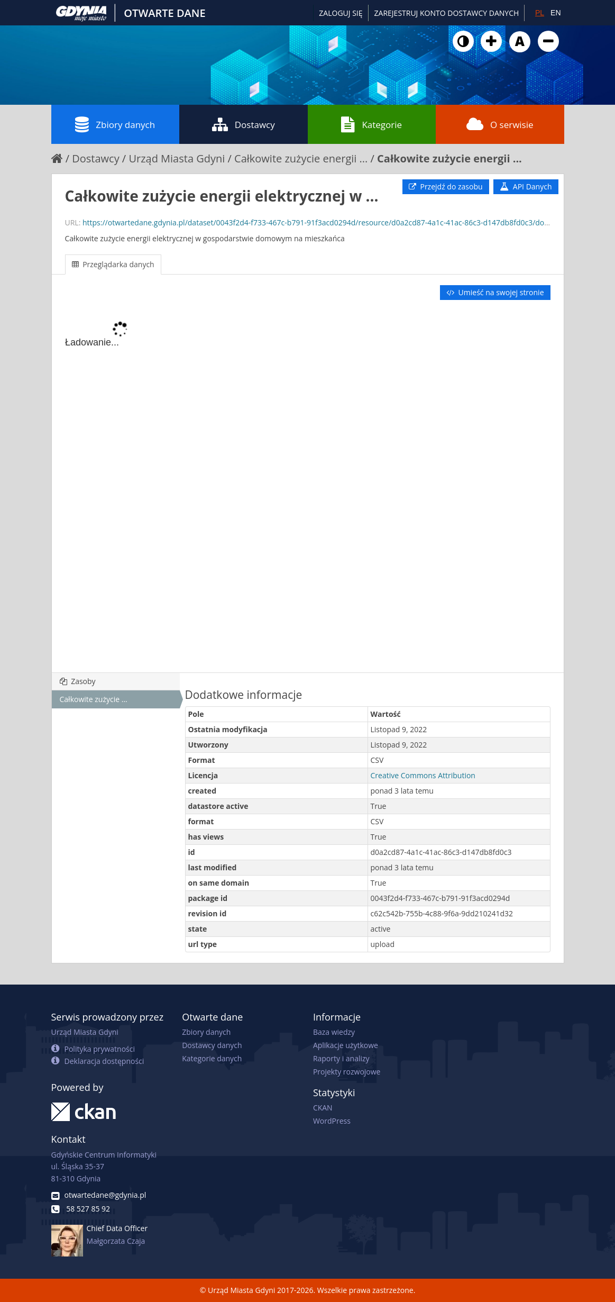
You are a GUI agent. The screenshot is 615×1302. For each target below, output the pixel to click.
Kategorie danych (212, 1058)
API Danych (526, 186)
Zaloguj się (340, 13)
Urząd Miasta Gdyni (176, 158)
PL (539, 12)
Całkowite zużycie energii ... (301, 158)
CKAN (323, 1108)
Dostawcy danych (212, 1045)
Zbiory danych (115, 124)
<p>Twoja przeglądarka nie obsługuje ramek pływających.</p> (307, 487)
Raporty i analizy (341, 1058)
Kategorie (371, 124)
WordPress (332, 1121)
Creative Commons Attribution (423, 775)
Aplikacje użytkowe (345, 1045)
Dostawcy (243, 124)
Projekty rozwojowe (347, 1072)
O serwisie (500, 124)
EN (555, 12)
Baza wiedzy (334, 1032)
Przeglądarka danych (113, 264)
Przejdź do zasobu (446, 186)
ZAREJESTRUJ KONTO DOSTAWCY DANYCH (446, 13)
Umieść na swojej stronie (495, 292)
